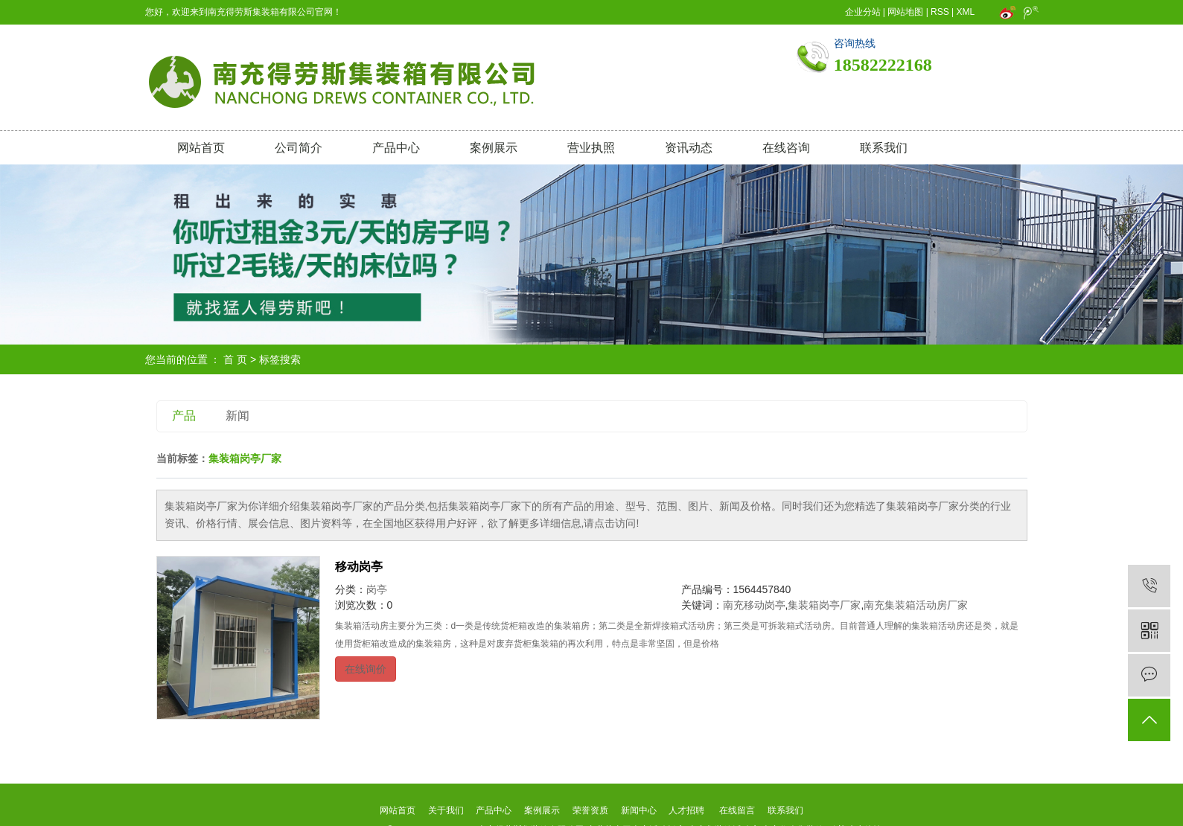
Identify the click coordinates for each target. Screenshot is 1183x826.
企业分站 (863, 12)
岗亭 (376, 589)
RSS (940, 12)
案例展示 (493, 147)
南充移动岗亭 (754, 605)
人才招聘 (686, 810)
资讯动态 (688, 147)
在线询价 (365, 669)
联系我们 (884, 147)
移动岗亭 (359, 566)
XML (966, 12)
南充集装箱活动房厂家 (916, 605)
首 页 (235, 359)
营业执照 (591, 147)
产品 (184, 415)
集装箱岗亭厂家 (824, 605)
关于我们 (445, 810)
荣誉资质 (590, 810)
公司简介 (298, 147)
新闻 (237, 415)
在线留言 (737, 810)
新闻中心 (639, 810)
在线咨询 (786, 147)
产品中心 (396, 147)
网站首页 (201, 147)
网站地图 (905, 12)
